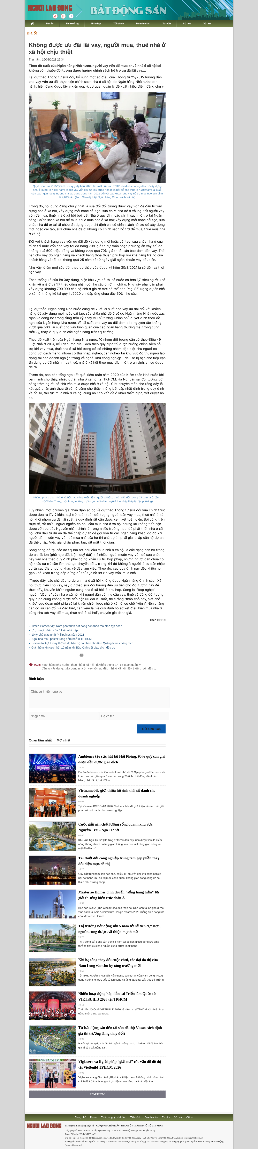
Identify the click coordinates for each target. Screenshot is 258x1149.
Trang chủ (80, 1117)
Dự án (49, 23)
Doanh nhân (143, 23)
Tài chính (118, 23)
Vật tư (207, 23)
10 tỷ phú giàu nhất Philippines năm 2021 (57, 634)
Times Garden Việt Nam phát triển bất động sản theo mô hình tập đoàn (76, 626)
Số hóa (187, 23)
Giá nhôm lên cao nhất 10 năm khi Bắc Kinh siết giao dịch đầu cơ (73, 647)
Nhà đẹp (96, 23)
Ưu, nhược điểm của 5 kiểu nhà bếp (54, 630)
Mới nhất (63, 740)
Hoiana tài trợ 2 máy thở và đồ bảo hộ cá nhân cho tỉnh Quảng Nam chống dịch (82, 643)
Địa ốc (32, 33)
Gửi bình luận (151, 729)
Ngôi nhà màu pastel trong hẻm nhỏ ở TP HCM (61, 639)
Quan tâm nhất (40, 740)
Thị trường (72, 23)
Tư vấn (166, 23)
